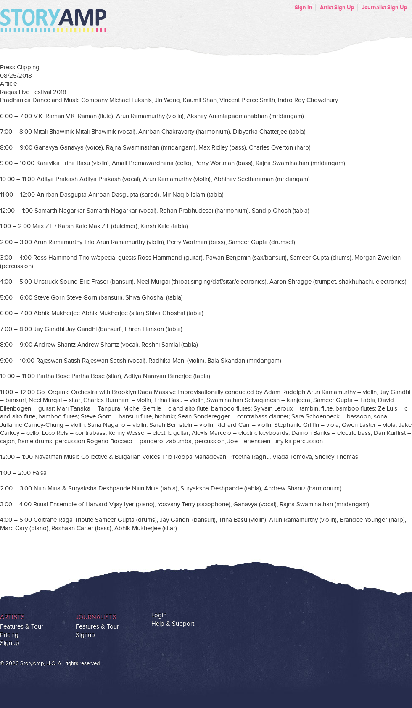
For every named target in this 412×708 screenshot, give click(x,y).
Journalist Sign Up (384, 7)
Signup (9, 643)
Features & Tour (21, 626)
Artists (12, 617)
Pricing (9, 635)
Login (158, 615)
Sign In (303, 7)
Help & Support (172, 623)
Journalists (96, 617)
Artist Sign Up (337, 7)
